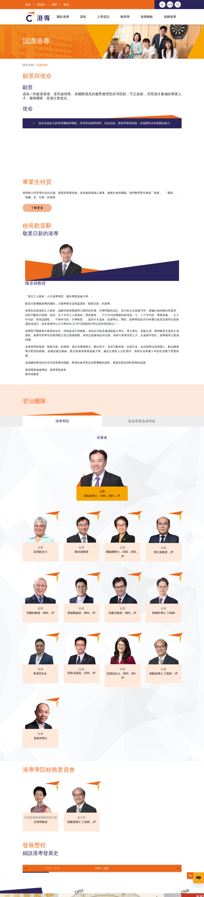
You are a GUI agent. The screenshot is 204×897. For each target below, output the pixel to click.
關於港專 (28, 65)
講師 (54, 4)
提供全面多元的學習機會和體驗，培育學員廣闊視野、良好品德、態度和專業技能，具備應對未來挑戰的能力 (104, 123)
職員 (66, 4)
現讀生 (41, 4)
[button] (25, 868)
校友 (28, 4)
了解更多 (37, 208)
